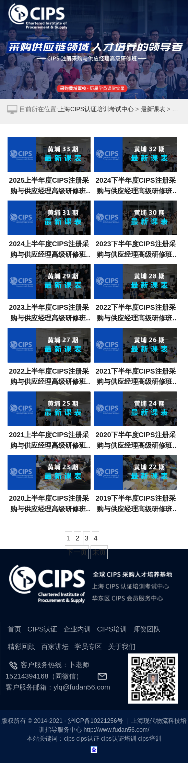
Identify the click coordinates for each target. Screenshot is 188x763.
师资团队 (147, 629)
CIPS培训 (112, 629)
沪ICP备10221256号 (95, 720)
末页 (99, 552)
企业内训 (77, 629)
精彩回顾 (21, 646)
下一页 (77, 552)
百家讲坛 (55, 646)
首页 (14, 629)
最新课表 (153, 109)
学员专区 (88, 646)
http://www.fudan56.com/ (117, 729)
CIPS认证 (42, 629)
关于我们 (122, 646)
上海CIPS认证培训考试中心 (96, 109)
